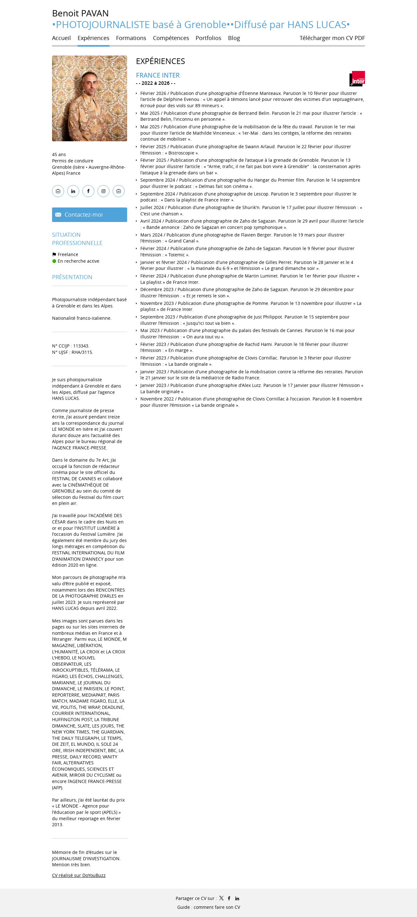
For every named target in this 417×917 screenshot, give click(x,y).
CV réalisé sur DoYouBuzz (79, 875)
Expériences (160, 61)
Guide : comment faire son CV (208, 907)
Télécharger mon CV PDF (332, 38)
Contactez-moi (83, 214)
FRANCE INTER (158, 75)
